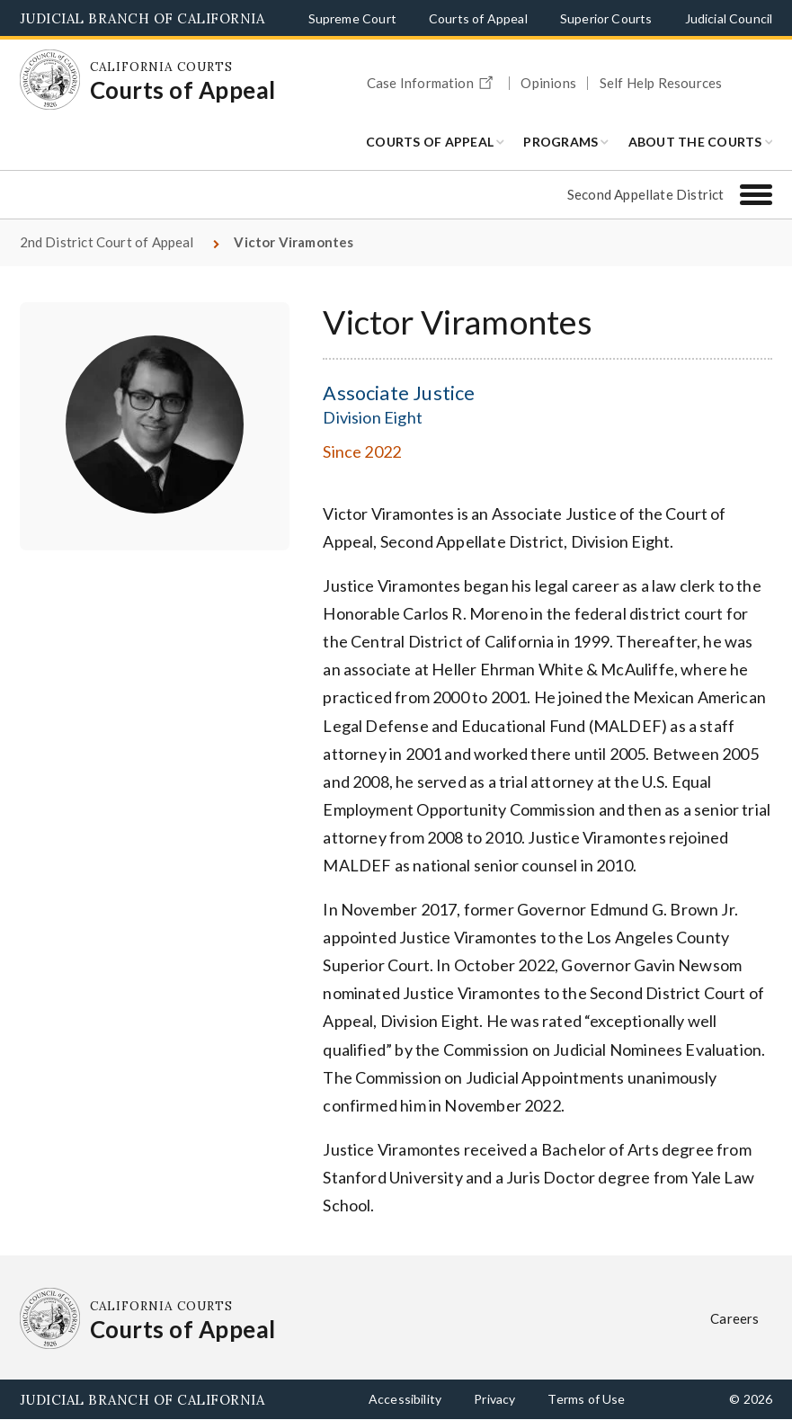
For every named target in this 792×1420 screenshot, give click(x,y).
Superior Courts (606, 18)
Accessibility (405, 1399)
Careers (734, 1318)
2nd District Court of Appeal (107, 242)
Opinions (548, 83)
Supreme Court (352, 18)
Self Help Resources (661, 83)
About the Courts (695, 141)
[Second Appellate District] (756, 194)
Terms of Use (586, 1399)
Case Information (432, 80)
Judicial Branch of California (142, 18)
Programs (560, 141)
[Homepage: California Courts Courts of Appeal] (50, 80)
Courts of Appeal (478, 18)
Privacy (494, 1399)
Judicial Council (729, 18)
